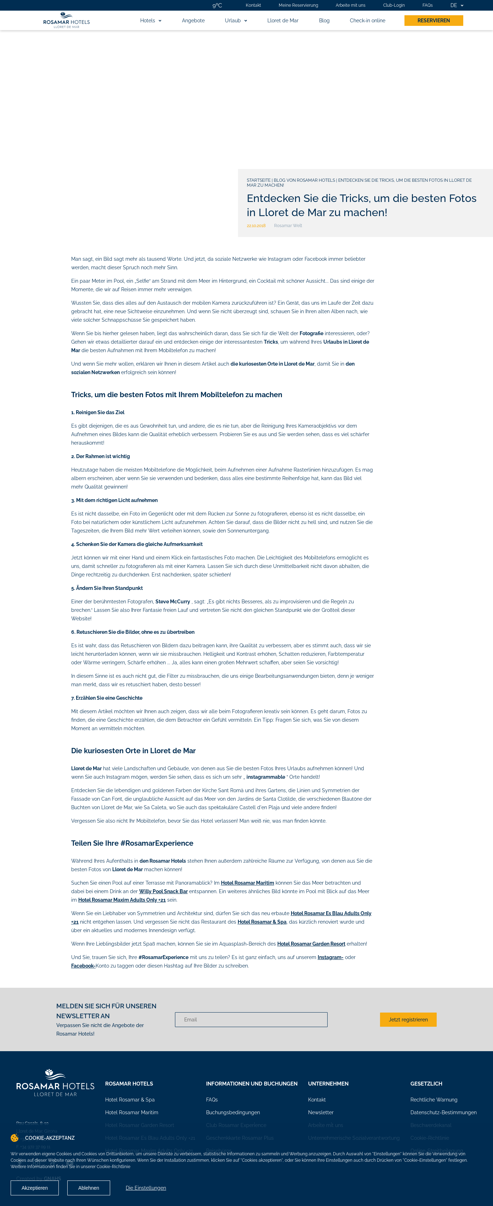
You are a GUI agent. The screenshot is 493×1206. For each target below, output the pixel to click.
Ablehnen (88, 1188)
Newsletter (321, 1112)
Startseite (259, 180)
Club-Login (394, 5)
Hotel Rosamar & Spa (130, 1100)
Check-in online (367, 20)
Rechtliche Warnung (434, 1100)
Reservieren (434, 20)
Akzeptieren (35, 1188)
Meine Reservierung (298, 5)
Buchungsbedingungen (233, 1112)
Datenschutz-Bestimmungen (443, 1112)
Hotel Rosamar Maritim (131, 1112)
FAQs (428, 5)
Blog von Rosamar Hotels (304, 180)
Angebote (193, 20)
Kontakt (253, 5)
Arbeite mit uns (351, 5)
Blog (324, 20)
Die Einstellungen (146, 1188)
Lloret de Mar (283, 20)
